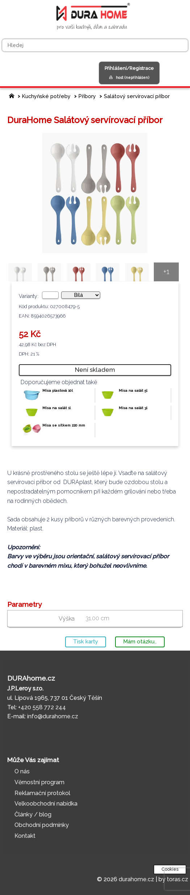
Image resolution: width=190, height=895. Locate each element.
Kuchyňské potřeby (46, 96)
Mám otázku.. (140, 641)
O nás (22, 771)
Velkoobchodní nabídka (45, 803)
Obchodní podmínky (41, 825)
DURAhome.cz (31, 678)
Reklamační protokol (42, 793)
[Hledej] (95, 45)
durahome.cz (136, 879)
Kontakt (24, 835)
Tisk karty (85, 641)
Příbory (87, 96)
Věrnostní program (39, 782)
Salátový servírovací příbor (137, 96)
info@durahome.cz (52, 716)
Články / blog (32, 814)
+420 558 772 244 (42, 707)
